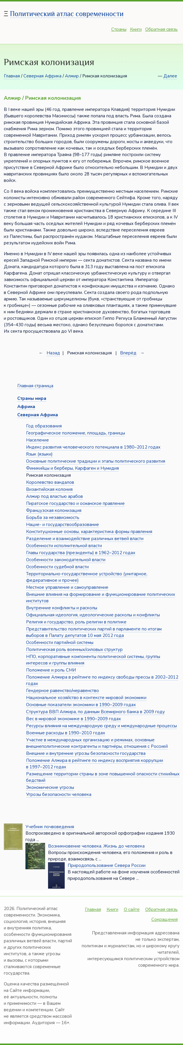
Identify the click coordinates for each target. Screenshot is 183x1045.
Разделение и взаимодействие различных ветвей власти (84, 539)
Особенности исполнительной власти (64, 546)
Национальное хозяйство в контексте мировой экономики (86, 698)
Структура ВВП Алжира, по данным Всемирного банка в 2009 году (95, 712)
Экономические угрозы (50, 787)
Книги (136, 29)
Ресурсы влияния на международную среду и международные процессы (101, 726)
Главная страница (35, 386)
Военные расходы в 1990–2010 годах (65, 733)
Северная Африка (42, 76)
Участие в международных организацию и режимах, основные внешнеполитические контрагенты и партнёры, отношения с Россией (97, 743)
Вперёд (128, 353)
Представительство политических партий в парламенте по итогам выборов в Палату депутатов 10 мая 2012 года (94, 632)
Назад (53, 353)
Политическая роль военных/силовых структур (74, 649)
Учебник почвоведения (49, 827)
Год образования (44, 426)
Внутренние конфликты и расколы (61, 608)
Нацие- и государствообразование (62, 524)
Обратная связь (161, 29)
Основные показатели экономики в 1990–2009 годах (81, 705)
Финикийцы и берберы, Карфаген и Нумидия (72, 468)
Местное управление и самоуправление (67, 587)
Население (37, 440)
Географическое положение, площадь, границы (75, 433)
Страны (118, 29)
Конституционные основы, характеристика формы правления (89, 532)
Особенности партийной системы (59, 642)
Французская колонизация (53, 510)
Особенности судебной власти (57, 567)
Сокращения (164, 919)
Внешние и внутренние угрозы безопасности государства (86, 753)
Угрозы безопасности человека (58, 794)
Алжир (72, 76)
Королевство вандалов (50, 482)
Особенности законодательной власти (65, 560)
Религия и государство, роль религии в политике (76, 622)
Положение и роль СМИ (51, 670)
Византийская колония (49, 489)
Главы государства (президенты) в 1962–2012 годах (80, 553)
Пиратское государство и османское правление (75, 503)
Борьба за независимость (52, 517)
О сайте (132, 909)
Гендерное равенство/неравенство (62, 691)
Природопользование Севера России (107, 865)
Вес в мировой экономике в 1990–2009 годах (73, 719)
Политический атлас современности (67, 14)
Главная (12, 76)
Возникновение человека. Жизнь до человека (96, 846)
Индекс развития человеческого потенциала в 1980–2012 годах (93, 447)
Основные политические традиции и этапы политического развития (95, 461)
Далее (170, 76)
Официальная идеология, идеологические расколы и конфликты (93, 615)
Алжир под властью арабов (54, 496)
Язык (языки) (39, 454)
